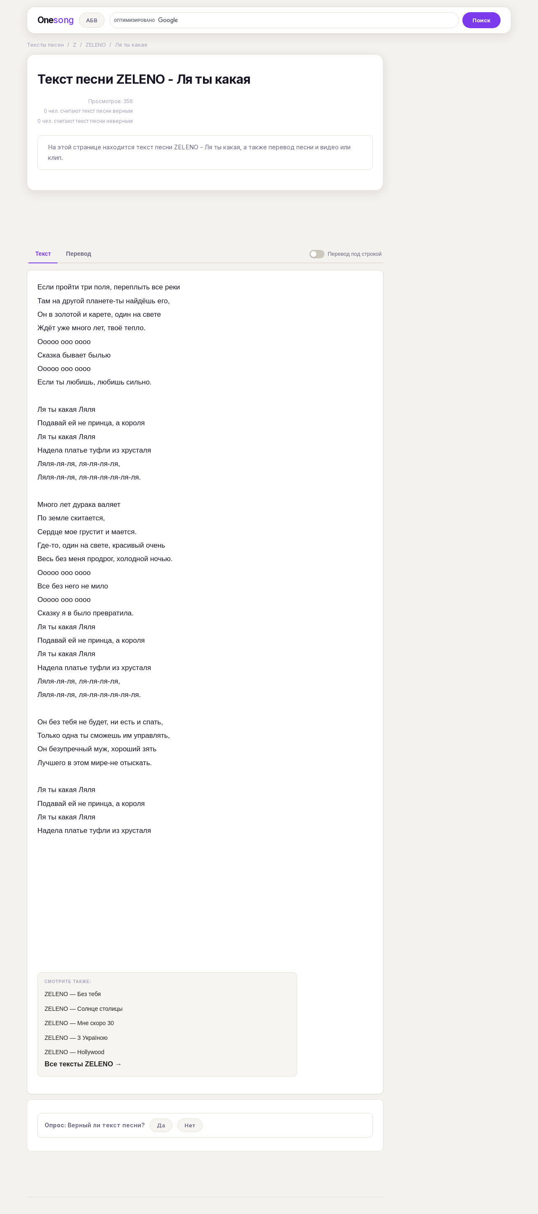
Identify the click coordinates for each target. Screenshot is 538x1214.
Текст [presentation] (43, 253)
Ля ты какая (131, 44)
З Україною (92, 1037)
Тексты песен (45, 44)
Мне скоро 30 (95, 1023)
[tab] (43, 253)
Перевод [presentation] (78, 253)
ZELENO (95, 44)
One (55, 20)
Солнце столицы (100, 1008)
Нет (190, 1125)
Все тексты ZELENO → (83, 1064)
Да (161, 1125)
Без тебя (89, 994)
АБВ (92, 20)
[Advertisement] (205, 216)
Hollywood (91, 1052)
